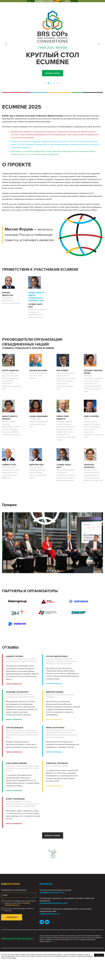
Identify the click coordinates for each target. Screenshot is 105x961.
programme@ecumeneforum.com (53, 903)
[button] (45, 83)
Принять (99, 955)
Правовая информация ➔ (17, 938)
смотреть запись (52, 73)
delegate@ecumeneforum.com (52, 892)
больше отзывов (52, 835)
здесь (52, 941)
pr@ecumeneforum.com (49, 914)
